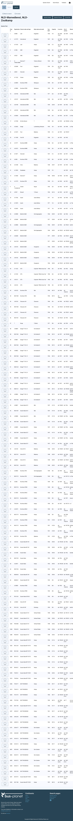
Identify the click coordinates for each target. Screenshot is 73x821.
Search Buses (56, 2)
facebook (8, 813)
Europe (26, 801)
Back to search (7, 13)
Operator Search (46, 2)
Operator (9, 7)
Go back (17, 13)
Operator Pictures (58, 17)
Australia (27, 800)
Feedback (64, 2)
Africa (26, 795)
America (27, 797)
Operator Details (47, 17)
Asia (26, 798)
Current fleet (68, 17)
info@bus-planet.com (6, 810)
